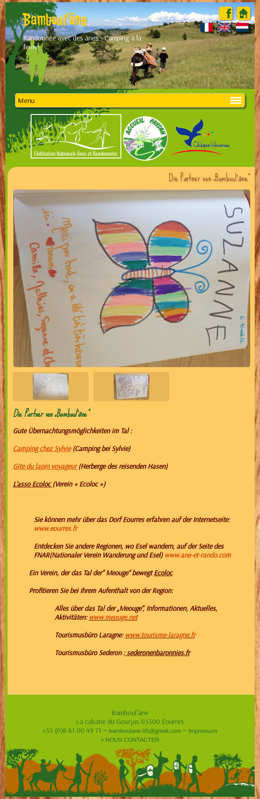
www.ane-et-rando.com (197, 554)
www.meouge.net (113, 617)
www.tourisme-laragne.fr (160, 634)
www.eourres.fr (55, 528)
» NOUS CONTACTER (130, 739)
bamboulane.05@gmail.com (145, 731)
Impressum (202, 731)
